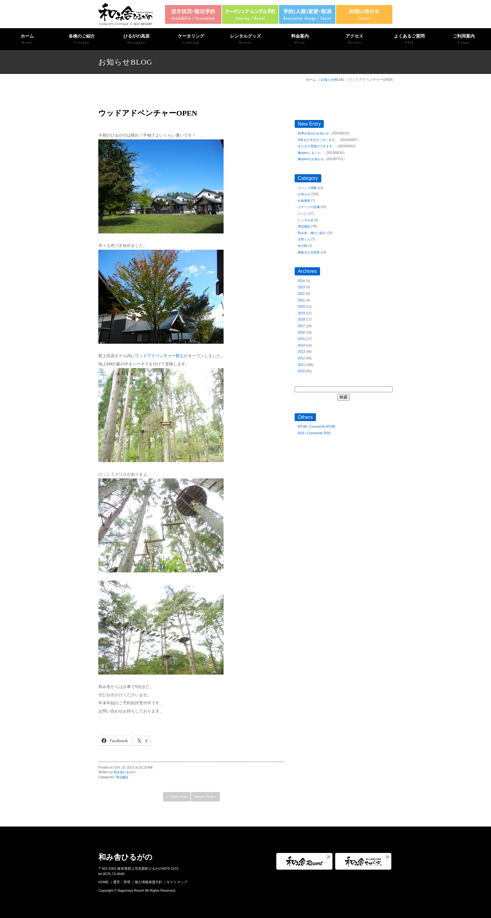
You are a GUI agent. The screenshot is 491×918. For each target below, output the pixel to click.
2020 (301, 306)
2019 (301, 313)
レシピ (302, 213)
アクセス (354, 39)
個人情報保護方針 (148, 882)
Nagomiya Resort (130, 890)
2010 (301, 371)
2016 (301, 332)
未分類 (302, 246)
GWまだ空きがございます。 (318, 140)
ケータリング (191, 39)
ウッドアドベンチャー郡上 (159, 355)
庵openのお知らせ (311, 159)
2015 (301, 339)
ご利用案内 (464, 39)
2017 (301, 326)
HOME (103, 882)
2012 (301, 358)
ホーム (27, 39)
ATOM (302, 426)
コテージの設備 (309, 207)
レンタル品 (305, 220)
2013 (301, 351)
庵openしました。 (311, 152)
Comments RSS (319, 433)
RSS (301, 433)
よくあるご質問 (409, 39)
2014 (301, 345)
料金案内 (300, 39)
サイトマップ (177, 882)
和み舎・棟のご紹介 (312, 233)
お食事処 (304, 200)
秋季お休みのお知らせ (313, 133)
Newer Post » (205, 797)
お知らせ (304, 194)
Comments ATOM (322, 426)
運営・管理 (121, 882)
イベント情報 (307, 188)
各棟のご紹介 (81, 39)
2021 (301, 300)
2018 (301, 319)
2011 (301, 365)
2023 (301, 287)
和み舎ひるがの (125, 772)
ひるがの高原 (136, 39)
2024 (301, 281)
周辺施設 (122, 777)
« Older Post (176, 797)
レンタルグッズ (245, 39)
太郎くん (304, 239)
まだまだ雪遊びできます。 (316, 146)
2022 (301, 293)
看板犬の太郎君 (309, 252)
